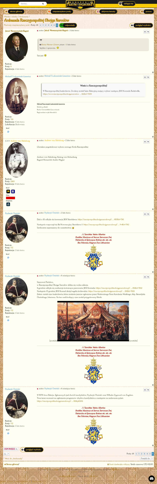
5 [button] (54, 25)
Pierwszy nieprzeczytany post (16, 25)
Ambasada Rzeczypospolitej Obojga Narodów (36, 20)
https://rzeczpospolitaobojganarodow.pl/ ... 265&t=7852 (119, 288)
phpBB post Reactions (68, 476)
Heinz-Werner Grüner (50, 44)
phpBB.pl (115, 469)
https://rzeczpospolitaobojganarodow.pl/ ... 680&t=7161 (101, 219)
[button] (40, 25)
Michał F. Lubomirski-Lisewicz (18, 76)
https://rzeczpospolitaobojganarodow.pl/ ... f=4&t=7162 (106, 224)
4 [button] (51, 25)
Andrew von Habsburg (20, 141)
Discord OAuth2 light (73, 471)
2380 (13, 181)
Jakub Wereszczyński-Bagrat (17, 31)
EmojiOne (94, 476)
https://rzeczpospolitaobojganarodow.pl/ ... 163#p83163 (60, 401)
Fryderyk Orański (12, 213)
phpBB (56, 470)
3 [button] (48, 25)
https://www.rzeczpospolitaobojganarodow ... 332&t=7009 (67, 94)
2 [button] (45, 25)
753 (12, 119)
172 (12, 248)
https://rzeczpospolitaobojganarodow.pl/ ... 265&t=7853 (111, 291)
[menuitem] (126, 3)
